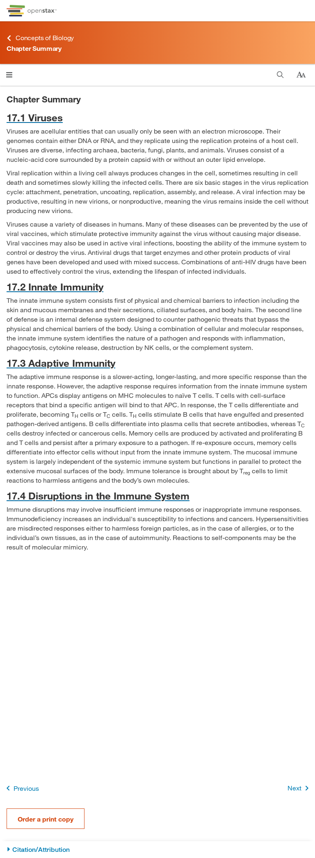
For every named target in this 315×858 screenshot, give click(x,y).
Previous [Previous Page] (21, 788)
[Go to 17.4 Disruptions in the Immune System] (157, 495)
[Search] (280, 75)
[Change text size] (301, 75)
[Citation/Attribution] (157, 849)
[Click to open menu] (9, 75)
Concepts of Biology (40, 38)
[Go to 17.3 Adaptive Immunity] (157, 363)
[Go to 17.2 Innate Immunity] (157, 286)
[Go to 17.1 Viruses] (157, 117)
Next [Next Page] (300, 788)
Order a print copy (45, 819)
